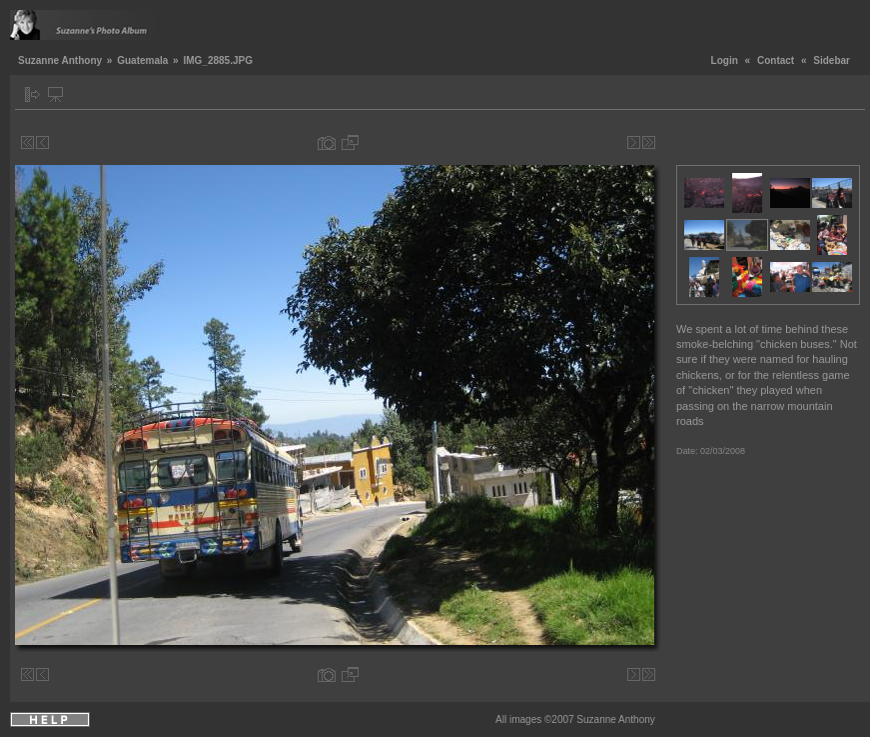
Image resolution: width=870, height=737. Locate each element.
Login (724, 60)
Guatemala (142, 60)
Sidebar (831, 60)
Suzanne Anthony (60, 60)
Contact (775, 60)
